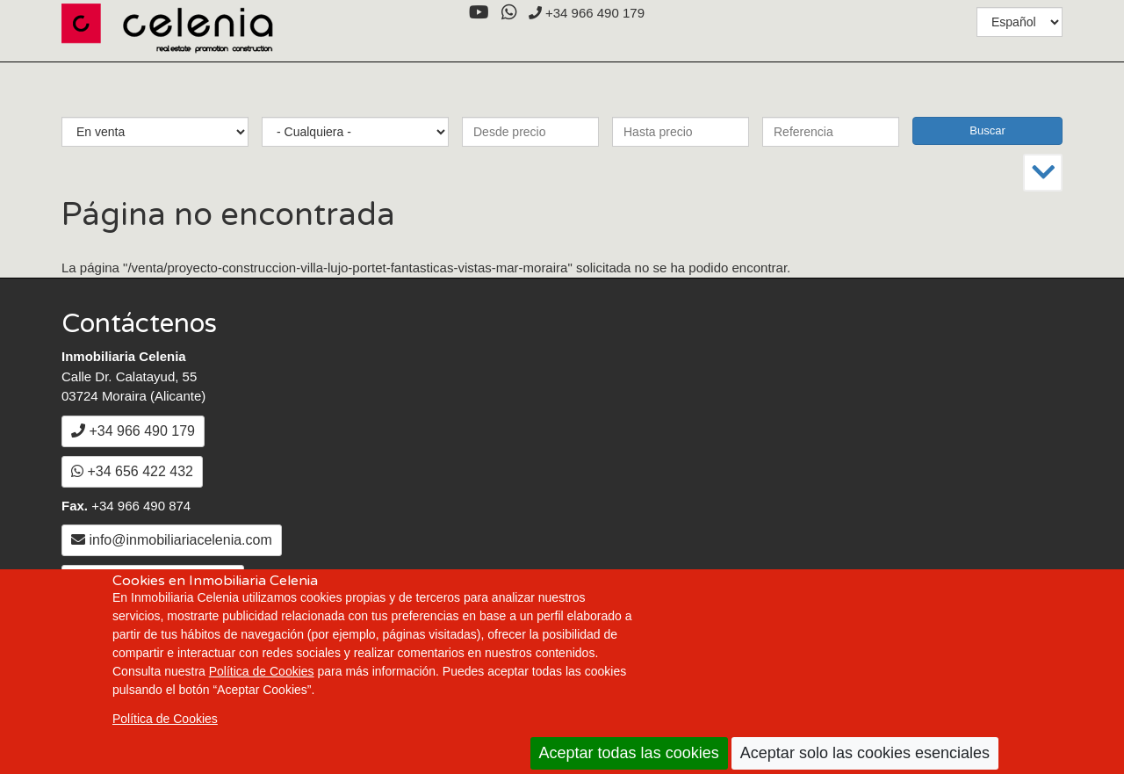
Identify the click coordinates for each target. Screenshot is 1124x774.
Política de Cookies (261, 671)
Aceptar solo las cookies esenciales (865, 753)
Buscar (987, 130)
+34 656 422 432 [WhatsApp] (132, 471)
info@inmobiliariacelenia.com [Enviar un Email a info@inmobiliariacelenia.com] (171, 539)
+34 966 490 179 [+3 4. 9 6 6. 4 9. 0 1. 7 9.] (587, 12)
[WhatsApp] (508, 12)
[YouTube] (478, 12)
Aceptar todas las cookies (629, 753)
